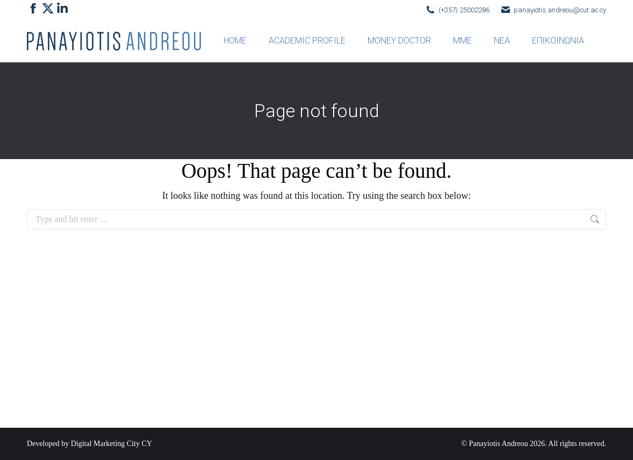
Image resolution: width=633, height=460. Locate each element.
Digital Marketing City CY (111, 444)
